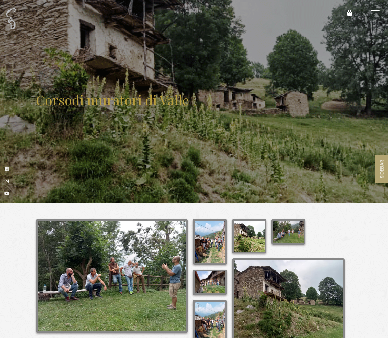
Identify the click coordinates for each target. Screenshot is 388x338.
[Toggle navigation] (375, 12)
